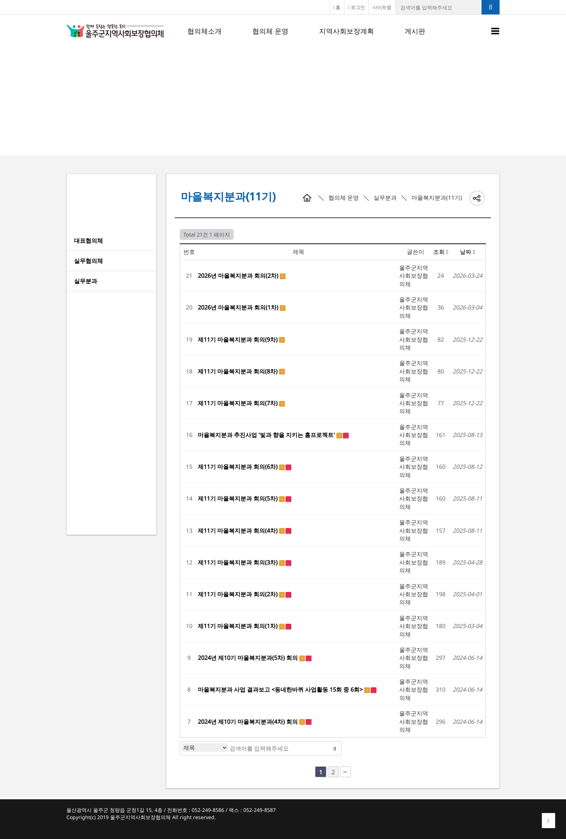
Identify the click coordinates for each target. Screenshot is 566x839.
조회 (440, 252)
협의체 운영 (270, 31)
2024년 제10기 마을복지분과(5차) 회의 (248, 658)
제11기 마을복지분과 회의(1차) (238, 626)
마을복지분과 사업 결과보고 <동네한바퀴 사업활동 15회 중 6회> (281, 689)
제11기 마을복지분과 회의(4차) (238, 531)
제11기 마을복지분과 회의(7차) (238, 403)
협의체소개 (204, 31)
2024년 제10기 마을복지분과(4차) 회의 (248, 722)
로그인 (356, 7)
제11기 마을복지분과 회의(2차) (238, 594)
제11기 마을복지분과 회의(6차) (238, 467)
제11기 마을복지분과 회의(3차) (238, 562)
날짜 (467, 252)
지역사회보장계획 (346, 31)
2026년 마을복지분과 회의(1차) (239, 307)
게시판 (415, 31)
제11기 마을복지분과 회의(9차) (238, 339)
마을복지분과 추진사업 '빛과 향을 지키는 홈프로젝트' (267, 435)
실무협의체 (88, 261)
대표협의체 (88, 241)
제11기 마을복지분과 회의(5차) (238, 498)
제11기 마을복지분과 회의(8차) (238, 371)
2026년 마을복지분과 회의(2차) (239, 276)
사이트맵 (382, 7)
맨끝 (345, 771)
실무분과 (85, 281)
